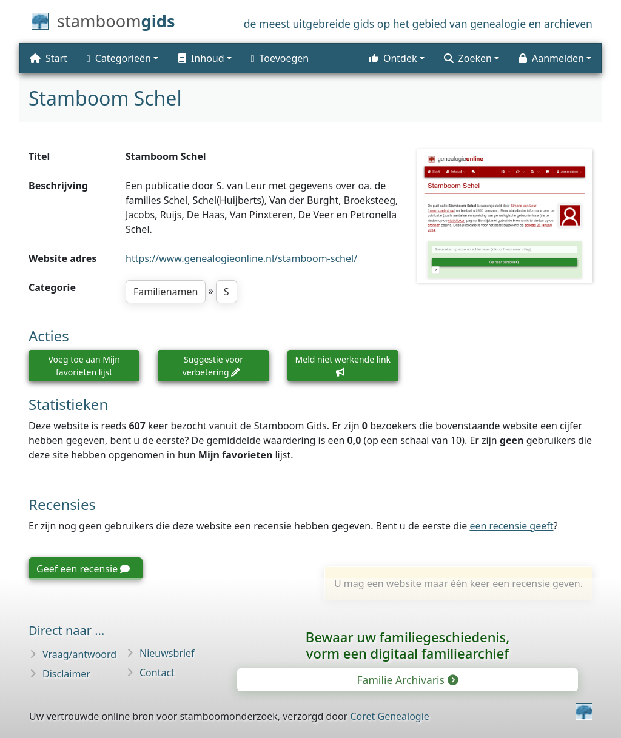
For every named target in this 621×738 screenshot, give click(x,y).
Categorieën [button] (119, 58)
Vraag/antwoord (79, 654)
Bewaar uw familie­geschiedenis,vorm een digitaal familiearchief (407, 645)
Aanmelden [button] (551, 58)
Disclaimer (66, 673)
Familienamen (165, 291)
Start (48, 58)
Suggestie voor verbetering (213, 366)
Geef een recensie (83, 568)
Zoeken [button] (468, 58)
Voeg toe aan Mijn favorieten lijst (83, 366)
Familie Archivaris (406, 680)
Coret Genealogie (389, 716)
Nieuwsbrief (167, 653)
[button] (204, 58)
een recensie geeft (511, 525)
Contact (157, 672)
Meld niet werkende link (343, 365)
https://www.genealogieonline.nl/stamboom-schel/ (241, 258)
